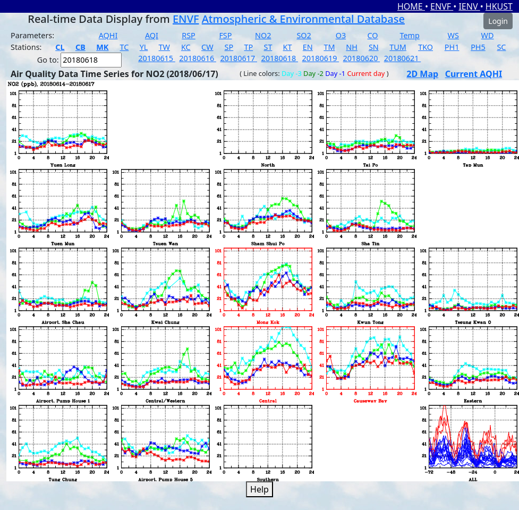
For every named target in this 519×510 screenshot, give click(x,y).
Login (498, 21)
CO (373, 35)
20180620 (361, 58)
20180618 (279, 58)
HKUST (499, 6)
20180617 (238, 58)
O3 (341, 35)
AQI (151, 35)
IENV (469, 6)
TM (329, 47)
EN (308, 47)
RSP (188, 35)
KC (186, 47)
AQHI (108, 35)
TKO (425, 47)
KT (287, 47)
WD (487, 35)
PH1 (452, 47)
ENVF (441, 6)
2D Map (422, 74)
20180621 (402, 58)
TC (124, 47)
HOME (411, 6)
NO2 (263, 35)
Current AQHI (474, 74)
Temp (409, 35)
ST (267, 47)
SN (374, 47)
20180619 (320, 58)
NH (352, 47)
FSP (225, 35)
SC (501, 47)
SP (229, 47)
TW (164, 47)
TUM (397, 47)
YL (144, 47)
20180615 (156, 58)
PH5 (478, 47)
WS (453, 35)
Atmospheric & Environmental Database (303, 19)
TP (248, 47)
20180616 (197, 58)
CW (207, 47)
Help (259, 489)
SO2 (303, 35)
